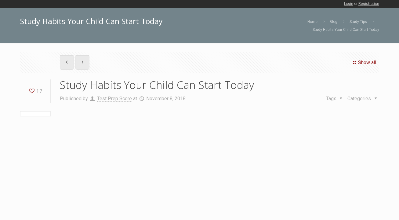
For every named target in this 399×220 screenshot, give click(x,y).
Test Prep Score (114, 98)
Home (312, 22)
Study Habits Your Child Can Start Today (346, 30)
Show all (363, 62)
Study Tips (358, 22)
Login (348, 4)
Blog (333, 22)
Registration (368, 4)
